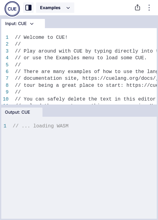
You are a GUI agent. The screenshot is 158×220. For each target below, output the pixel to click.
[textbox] (84, 170)
